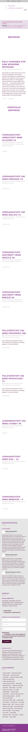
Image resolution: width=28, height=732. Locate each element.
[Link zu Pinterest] (20, 727)
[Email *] (14, 628)
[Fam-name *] (14, 624)
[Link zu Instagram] (18, 727)
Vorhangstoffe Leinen (7, 145)
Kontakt (8, 1)
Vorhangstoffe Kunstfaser (8, 181)
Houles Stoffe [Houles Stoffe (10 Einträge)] (6, 693)
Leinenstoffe (19, 69)
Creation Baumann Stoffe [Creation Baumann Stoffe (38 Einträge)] (8, 683)
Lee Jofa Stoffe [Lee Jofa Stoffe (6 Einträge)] (13, 702)
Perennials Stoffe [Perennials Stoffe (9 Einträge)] (18, 708)
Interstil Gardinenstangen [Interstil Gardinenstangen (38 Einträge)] (8, 696)
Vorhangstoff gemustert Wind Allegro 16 (12, 137)
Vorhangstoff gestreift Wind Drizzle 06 (11, 255)
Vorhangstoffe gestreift (8, 259)
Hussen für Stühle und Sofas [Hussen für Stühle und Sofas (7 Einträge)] (17, 693)
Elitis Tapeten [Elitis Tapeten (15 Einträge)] (12, 687)
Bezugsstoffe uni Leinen (17, 383)
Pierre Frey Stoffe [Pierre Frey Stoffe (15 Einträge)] (7, 710)
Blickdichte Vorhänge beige (11, 554)
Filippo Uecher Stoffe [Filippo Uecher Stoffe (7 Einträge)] (7, 689)
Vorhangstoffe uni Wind (8, 183)
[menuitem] (6, 729)
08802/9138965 (11, 5)
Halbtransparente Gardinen (11, 531)
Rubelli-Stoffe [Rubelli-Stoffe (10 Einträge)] (13, 712)
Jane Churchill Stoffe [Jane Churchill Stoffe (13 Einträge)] (7, 698)
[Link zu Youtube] (25, 727)
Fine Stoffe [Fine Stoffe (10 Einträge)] (16, 689)
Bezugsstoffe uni (19, 335)
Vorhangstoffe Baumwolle (8, 142)
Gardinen (4, 69)
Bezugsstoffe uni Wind (7, 337)
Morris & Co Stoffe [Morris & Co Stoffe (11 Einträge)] (19, 704)
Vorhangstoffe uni (20, 181)
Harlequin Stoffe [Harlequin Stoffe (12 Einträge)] (14, 691)
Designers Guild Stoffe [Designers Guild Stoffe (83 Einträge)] (18, 685)
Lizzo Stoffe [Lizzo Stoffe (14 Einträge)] (21, 702)
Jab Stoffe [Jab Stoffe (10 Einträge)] (18, 696)
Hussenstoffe (16, 337)
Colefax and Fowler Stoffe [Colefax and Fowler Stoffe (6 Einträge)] (9, 681)
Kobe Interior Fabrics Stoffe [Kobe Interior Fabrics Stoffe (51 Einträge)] (9, 700)
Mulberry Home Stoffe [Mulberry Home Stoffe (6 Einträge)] (8, 706)
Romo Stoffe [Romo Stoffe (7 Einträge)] (6, 712)
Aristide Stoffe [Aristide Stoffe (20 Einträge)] (6, 675)
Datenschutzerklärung (12, 650)
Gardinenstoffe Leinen (7, 425)
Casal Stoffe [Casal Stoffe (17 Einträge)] (5, 677)
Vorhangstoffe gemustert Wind (15, 144)
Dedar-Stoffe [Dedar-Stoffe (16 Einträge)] (19, 683)
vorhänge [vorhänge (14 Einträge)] (21, 714)
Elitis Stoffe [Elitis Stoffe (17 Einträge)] (5, 687)
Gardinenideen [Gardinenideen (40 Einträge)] (6, 691)
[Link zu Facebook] (16, 727)
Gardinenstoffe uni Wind (8, 427)
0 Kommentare (11, 98)
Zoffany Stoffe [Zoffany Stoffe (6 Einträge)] (12, 716)
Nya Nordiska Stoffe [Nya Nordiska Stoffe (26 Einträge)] (18, 706)
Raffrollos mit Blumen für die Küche (13, 572)
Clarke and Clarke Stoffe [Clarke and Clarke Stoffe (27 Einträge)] (8, 679)
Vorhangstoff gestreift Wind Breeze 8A (11, 295)
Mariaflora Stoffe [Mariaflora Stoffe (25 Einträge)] (6, 704)
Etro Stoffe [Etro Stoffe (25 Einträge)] (19, 687)
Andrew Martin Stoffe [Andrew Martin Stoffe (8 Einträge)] (16, 673)
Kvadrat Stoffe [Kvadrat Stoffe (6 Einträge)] (20, 700)
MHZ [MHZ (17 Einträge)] (13, 704)
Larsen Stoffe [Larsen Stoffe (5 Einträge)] (6, 702)
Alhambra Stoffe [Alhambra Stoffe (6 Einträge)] (6, 673)
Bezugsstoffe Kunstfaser (8, 335)
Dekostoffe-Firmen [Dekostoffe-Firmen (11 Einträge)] (7, 685)
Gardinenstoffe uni (18, 425)
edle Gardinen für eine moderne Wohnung (14, 64)
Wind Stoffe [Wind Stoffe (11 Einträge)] (5, 716)
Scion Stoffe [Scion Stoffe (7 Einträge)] (15, 714)
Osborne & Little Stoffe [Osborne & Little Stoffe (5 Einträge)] (8, 708)
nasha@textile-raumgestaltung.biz (15, 8)
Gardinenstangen (11, 69)
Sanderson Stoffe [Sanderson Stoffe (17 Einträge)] (7, 714)
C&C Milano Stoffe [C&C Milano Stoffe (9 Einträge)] (14, 675)
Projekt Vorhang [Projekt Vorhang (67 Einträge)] (16, 710)
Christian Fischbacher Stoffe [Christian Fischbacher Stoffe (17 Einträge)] (16, 677)
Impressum (13, 1)
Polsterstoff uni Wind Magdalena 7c (13, 378)
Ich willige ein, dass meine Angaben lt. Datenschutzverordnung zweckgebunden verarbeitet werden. (14, 636)
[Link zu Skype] (22, 727)
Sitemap (19, 1)
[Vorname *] (14, 619)
